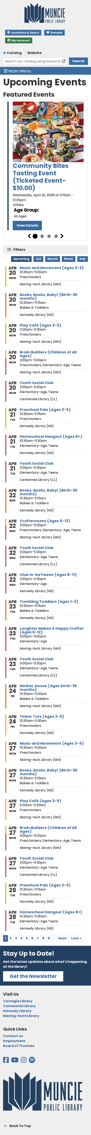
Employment (14, 1041)
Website (34, 52)
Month (52, 259)
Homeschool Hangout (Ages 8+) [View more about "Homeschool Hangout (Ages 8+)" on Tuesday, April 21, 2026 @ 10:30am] (51, 436)
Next (62, 236)
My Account (18, 40)
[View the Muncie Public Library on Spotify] (32, 1061)
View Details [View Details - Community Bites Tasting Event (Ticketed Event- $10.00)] (27, 225)
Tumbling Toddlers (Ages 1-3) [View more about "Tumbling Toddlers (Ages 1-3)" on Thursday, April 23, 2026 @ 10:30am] (49, 601)
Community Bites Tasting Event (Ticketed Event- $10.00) (41, 177)
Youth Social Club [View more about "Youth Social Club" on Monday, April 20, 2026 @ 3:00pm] (37, 383)
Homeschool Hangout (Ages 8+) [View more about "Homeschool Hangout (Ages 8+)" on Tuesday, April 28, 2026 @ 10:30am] (51, 912)
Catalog (14, 52)
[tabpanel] (45, 167)
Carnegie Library (17, 1001)
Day (82, 259)
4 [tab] (56, 236)
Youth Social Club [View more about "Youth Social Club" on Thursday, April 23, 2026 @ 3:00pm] (37, 659)
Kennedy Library (17, 1011)
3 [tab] (49, 236)
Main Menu (17, 71)
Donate (54, 33)
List (38, 259)
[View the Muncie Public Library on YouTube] (15, 1061)
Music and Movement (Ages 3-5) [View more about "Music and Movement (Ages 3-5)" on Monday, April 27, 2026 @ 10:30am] (52, 743)
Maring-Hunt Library (21, 1015)
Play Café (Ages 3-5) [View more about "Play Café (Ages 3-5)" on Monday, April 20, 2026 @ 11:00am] (40, 325)
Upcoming (21, 259)
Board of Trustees (18, 1045)
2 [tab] (42, 236)
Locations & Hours (23, 33)
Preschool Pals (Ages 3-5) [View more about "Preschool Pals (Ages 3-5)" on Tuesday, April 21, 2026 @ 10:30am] (45, 410)
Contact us (13, 1036)
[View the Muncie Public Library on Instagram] (24, 1061)
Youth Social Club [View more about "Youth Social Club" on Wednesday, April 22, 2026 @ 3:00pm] (37, 548)
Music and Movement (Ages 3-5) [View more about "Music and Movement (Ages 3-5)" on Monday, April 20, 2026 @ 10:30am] (52, 268)
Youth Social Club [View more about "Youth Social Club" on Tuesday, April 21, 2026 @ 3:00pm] (37, 463)
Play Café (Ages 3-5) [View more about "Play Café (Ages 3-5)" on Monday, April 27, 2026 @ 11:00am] (40, 801)
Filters (20, 249)
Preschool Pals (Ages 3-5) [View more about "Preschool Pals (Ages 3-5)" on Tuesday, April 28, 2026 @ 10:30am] (45, 885)
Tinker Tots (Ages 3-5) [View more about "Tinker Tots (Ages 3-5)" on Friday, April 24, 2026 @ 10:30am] (42, 716)
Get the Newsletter (33, 976)
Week (68, 259)
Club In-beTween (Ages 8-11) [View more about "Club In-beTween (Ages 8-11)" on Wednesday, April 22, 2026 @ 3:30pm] (48, 575)
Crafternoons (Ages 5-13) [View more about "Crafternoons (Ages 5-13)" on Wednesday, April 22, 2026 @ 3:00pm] (45, 521)
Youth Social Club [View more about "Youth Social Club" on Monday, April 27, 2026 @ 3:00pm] (37, 858)
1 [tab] (35, 236)
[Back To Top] (45, 1126)
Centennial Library (19, 1006)
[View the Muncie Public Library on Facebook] (6, 1061)
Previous (29, 236)
